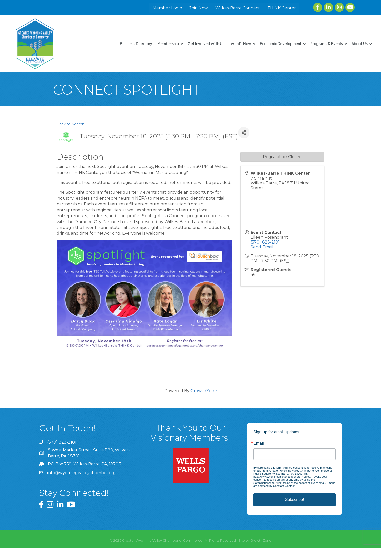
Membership (168, 44)
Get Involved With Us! (206, 44)
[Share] (243, 132)
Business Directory (136, 44)
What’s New (240, 44)
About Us (359, 44)
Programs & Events (326, 44)
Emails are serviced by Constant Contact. (294, 484)
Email (258, 443)
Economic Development (280, 44)
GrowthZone (203, 390)
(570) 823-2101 (265, 242)
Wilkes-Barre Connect (238, 8)
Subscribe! (294, 499)
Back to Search (70, 124)
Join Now (199, 8)
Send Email (262, 247)
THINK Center (282, 8)
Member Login (167, 8)
